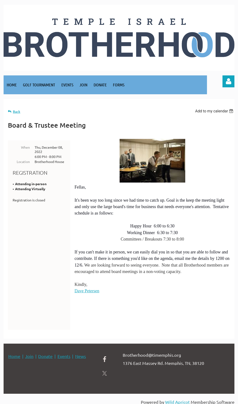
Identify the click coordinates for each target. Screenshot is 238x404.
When (25, 147)
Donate (45, 352)
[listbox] (214, 111)
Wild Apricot (177, 397)
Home (14, 352)
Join (29, 352)
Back (16, 111)
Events (64, 352)
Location (23, 161)
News (80, 352)
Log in (228, 81)
